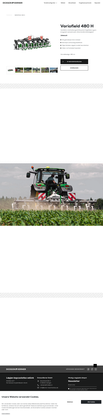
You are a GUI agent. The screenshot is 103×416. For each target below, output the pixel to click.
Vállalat (63, 3)
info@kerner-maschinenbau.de (49, 387)
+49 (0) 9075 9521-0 (46, 385)
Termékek (9, 15)
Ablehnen (70, 402)
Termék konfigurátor (50, 3)
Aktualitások (72, 3)
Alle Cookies (91, 402)
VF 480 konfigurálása (74, 61)
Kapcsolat (97, 3)
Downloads (74, 68)
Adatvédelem (6, 413)
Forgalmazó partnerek (85, 3)
